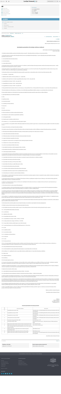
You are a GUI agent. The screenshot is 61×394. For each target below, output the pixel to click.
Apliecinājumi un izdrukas (22, 363)
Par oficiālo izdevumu (4, 361)
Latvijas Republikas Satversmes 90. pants (53, 364)
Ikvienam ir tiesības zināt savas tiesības (53, 366)
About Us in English (4, 368)
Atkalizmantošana (21, 361)
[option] (15, 345)
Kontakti (2, 360)
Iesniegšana (20, 360)
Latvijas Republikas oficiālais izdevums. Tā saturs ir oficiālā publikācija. (30, 353)
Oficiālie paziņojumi (21, 358)
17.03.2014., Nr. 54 (8, 8)
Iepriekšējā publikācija (49, 9)
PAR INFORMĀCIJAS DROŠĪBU (6, 320)
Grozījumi (5, 330)
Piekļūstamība (3, 364)
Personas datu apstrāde (5, 363)
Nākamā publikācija (55, 9)
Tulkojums (5, 335)
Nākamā (57, 340)
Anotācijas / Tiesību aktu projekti (9, 333)
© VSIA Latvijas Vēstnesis (5, 358)
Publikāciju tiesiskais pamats (22, 364)
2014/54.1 (12, 9)
